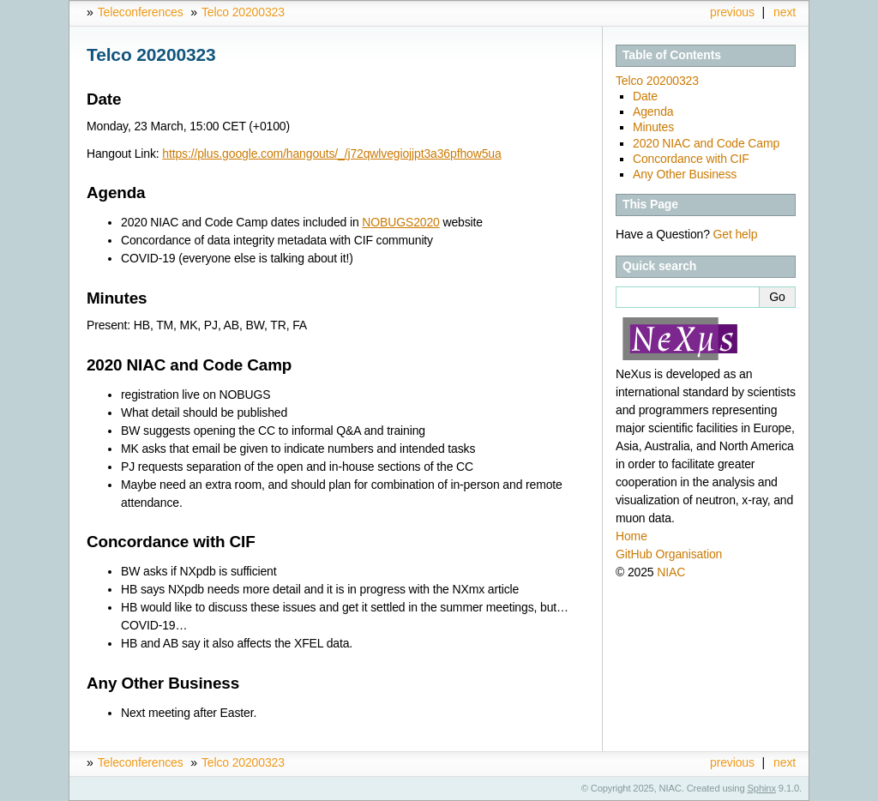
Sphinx (762, 788)
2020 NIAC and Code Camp (706, 143)
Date (645, 96)
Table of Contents (671, 55)
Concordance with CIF (691, 159)
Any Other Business (685, 174)
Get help (735, 234)
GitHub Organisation (669, 554)
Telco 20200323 (243, 12)
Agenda (653, 111)
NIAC (671, 572)
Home (631, 536)
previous (732, 12)
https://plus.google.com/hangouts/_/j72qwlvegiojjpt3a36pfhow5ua (331, 153)
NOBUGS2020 (400, 222)
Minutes (653, 127)
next (784, 12)
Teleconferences (140, 12)
